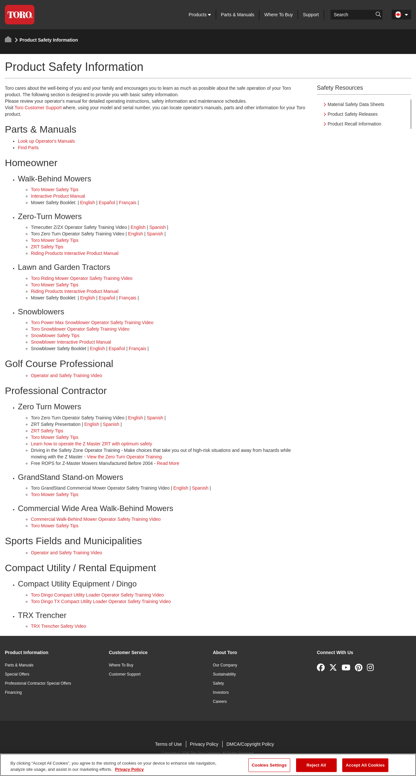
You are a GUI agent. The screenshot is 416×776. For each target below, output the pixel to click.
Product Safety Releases (353, 114)
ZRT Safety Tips (47, 246)
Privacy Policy (204, 744)
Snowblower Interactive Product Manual (71, 342)
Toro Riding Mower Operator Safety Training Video (82, 278)
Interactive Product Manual (58, 196)
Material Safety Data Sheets (356, 104)
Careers (220, 701)
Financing (13, 692)
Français (127, 202)
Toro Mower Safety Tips (54, 189)
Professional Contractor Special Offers (38, 683)
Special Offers (17, 674)
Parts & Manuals (237, 14)
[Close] (405, 764)
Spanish (157, 227)
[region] (208, 765)
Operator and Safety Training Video (66, 375)
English (87, 202)
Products (199, 14)
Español (107, 202)
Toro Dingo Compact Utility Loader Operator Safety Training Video (97, 595)
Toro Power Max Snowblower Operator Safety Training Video (92, 322)
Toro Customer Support (38, 107)
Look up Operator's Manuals (46, 141)
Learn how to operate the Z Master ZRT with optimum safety (91, 443)
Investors (221, 692)
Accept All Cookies (365, 765)
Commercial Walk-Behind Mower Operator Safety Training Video (96, 519)
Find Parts (28, 147)
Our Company (225, 665)
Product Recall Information (354, 123)
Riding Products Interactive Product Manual (74, 253)
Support (311, 14)
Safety (218, 683)
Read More (168, 463)
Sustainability (224, 674)
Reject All (316, 765)
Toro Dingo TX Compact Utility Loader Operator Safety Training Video (101, 601)
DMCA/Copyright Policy (250, 744)
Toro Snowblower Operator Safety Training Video (80, 329)
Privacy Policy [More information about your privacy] (129, 769)
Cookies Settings (269, 765)
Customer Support (124, 674)
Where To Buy (278, 14)
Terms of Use (168, 744)
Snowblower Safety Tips (55, 335)
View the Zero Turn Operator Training (124, 456)
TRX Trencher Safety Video (58, 626)
